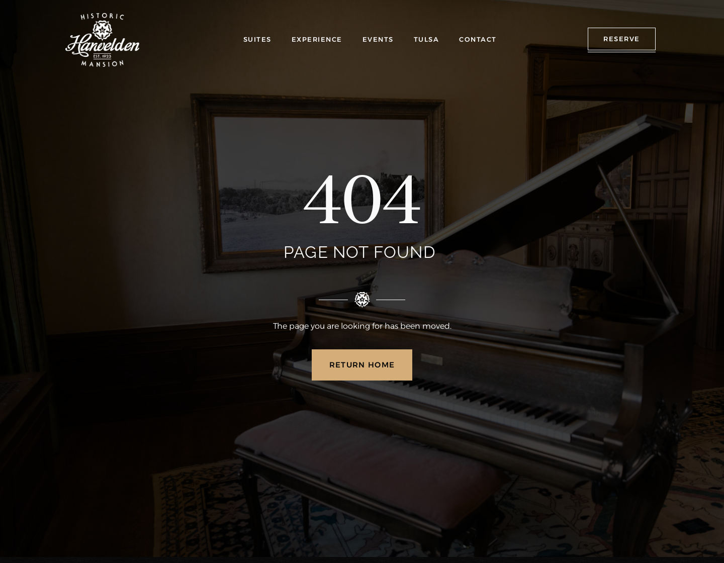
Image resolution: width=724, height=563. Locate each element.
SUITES (257, 39)
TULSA (426, 39)
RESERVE (621, 39)
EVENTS (378, 39)
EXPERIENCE (317, 39)
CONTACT (478, 39)
